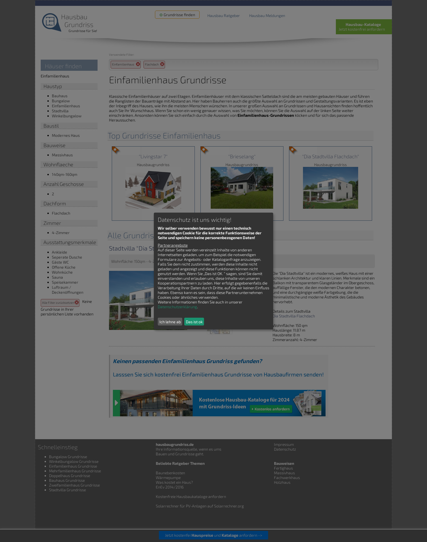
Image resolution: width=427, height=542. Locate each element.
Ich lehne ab (170, 321)
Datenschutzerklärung (177, 306)
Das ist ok (194, 321)
